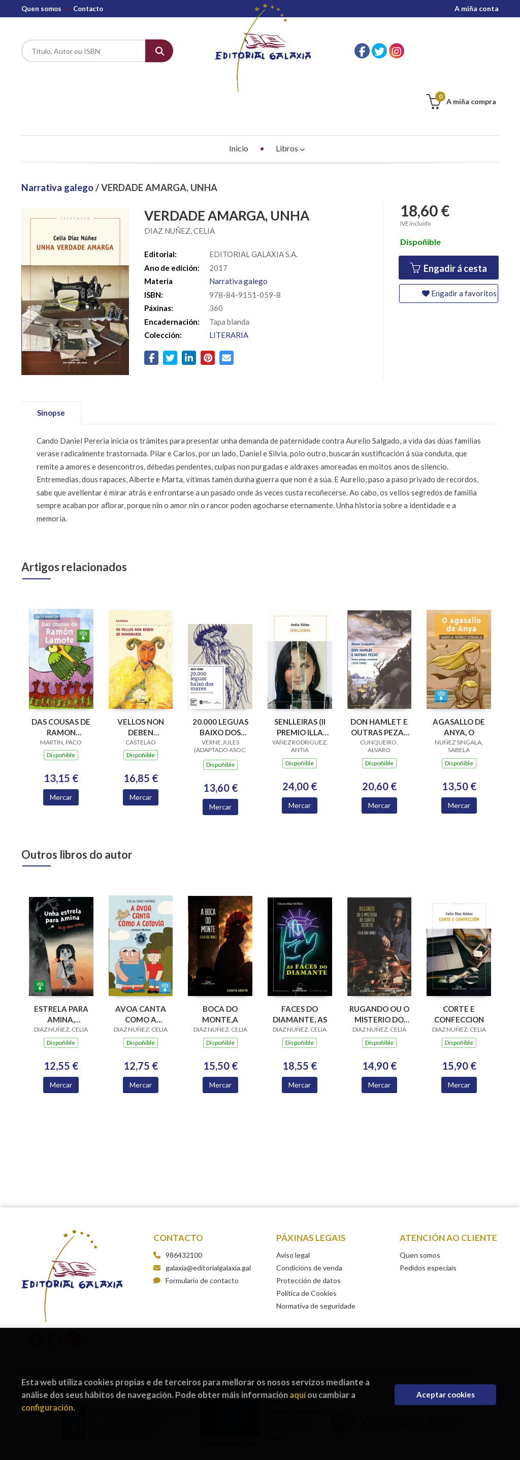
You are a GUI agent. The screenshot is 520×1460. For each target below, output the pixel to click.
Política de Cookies (306, 1242)
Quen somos (41, 9)
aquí (297, 1394)
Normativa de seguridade (315, 1255)
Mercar (61, 746)
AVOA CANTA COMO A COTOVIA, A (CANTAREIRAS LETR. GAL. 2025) (140, 963)
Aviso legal (293, 1204)
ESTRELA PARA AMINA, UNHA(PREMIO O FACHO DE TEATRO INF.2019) (61, 963)
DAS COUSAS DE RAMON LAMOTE (60, 676)
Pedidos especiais (428, 1217)
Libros (290, 97)
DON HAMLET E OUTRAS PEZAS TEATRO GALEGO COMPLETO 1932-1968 (379, 676)
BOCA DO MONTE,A (220, 963)
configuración (47, 1407)
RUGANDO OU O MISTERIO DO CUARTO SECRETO (379, 963)
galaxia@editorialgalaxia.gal (202, 1217)
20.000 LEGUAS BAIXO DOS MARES (220, 676)
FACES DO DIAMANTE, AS (300, 963)
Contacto (88, 9)
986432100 (184, 1204)
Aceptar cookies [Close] (445, 1394)
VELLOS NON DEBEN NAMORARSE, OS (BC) (140, 676)
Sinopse (51, 361)
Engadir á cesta (448, 217)
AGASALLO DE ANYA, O (459, 676)
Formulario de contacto (196, 1229)
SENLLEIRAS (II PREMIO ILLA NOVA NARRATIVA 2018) (300, 676)
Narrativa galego (58, 136)
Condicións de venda (309, 1217)
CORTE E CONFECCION (459, 963)
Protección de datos (308, 1229)
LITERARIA (228, 284)
